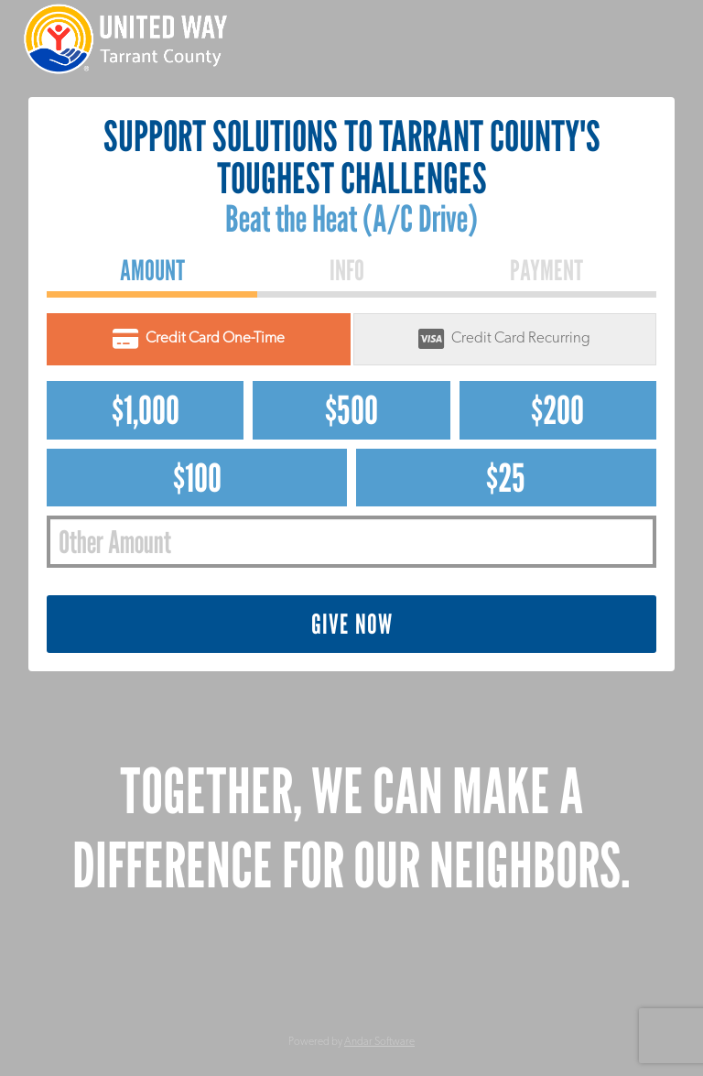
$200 (557, 409)
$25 (505, 477)
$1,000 (145, 409)
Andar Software (379, 1042)
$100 (197, 477)
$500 (351, 409)
